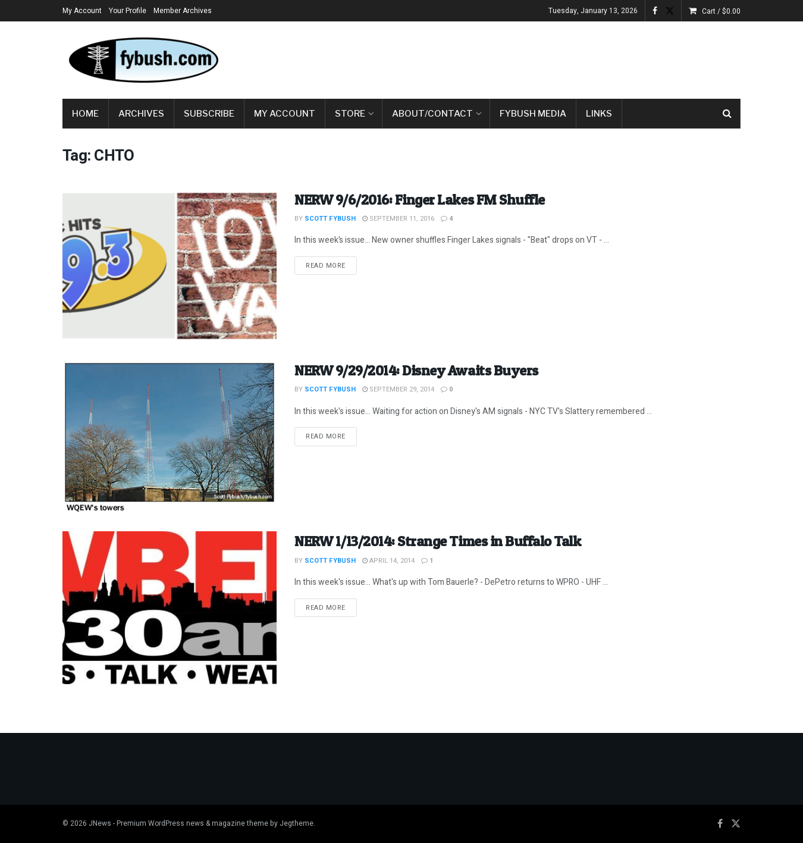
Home (85, 113)
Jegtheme (296, 823)
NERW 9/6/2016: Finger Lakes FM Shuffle (419, 199)
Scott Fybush (330, 219)
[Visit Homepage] (142, 60)
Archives (141, 113)
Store (350, 113)
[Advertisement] (524, 57)
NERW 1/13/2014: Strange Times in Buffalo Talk (437, 541)
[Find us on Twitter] (736, 824)
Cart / (721, 11)
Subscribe (209, 113)
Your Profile (127, 10)
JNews (100, 823)
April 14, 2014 (388, 561)
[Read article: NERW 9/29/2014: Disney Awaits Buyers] (169, 437)
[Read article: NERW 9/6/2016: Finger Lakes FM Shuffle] (169, 266)
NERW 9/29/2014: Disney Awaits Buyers (416, 370)
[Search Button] (727, 114)
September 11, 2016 (398, 219)
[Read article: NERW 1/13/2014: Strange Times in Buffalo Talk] (169, 607)
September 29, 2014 (398, 389)
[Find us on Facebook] (720, 824)
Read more (331, 265)
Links (599, 113)
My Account (82, 10)
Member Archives (182, 10)
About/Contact (432, 113)
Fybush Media (533, 113)
